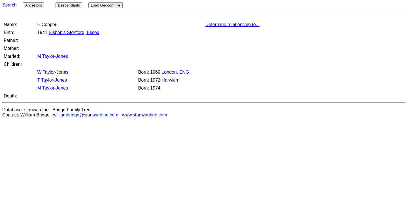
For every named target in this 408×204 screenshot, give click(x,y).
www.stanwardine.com (144, 114)
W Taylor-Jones (53, 72)
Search (9, 5)
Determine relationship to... (232, 24)
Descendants (69, 5)
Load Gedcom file (105, 5)
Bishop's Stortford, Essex (74, 32)
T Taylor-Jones (52, 80)
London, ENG (175, 72)
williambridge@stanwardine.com (85, 114)
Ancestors (33, 5)
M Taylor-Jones (52, 56)
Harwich (170, 80)
